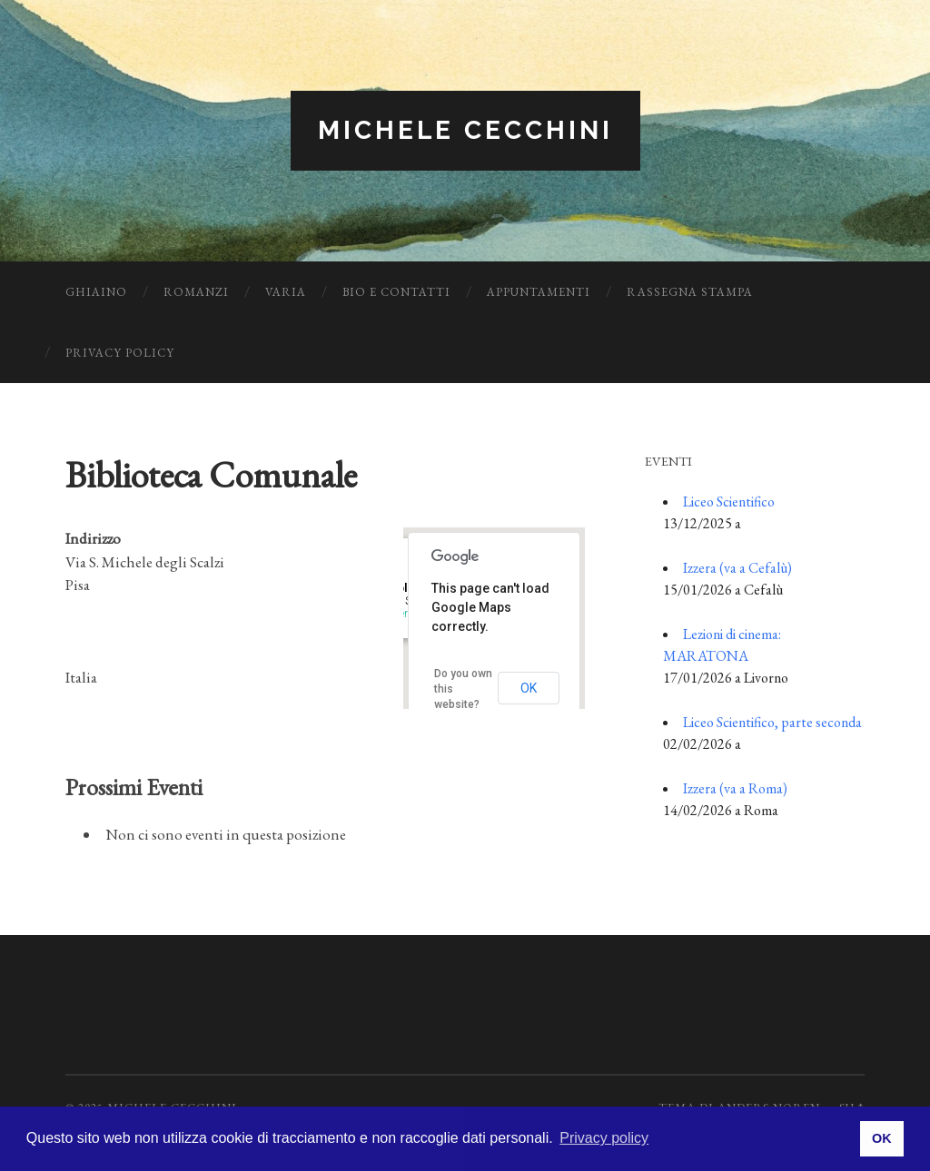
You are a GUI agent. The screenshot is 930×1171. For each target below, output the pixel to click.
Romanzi (196, 292)
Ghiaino (96, 292)
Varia (285, 292)
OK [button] (882, 1138)
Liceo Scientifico (729, 501)
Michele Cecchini (465, 130)
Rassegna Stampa (690, 292)
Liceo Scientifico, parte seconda (772, 722)
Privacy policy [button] (603, 1138)
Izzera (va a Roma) (735, 788)
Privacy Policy (119, 352)
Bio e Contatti (396, 292)
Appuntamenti (538, 292)
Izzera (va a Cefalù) (737, 567)
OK (528, 688)
